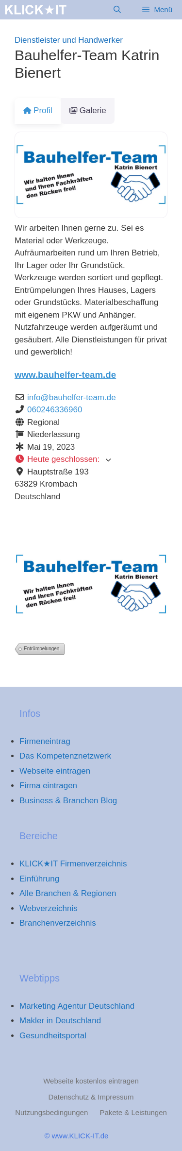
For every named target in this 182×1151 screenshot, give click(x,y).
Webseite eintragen (54, 771)
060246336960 (54, 409)
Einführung (39, 878)
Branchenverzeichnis (57, 923)
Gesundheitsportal (52, 1035)
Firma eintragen (48, 785)
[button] (91, 459)
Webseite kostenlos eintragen (91, 1081)
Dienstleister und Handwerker (69, 40)
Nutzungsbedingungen (51, 1112)
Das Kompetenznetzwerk (65, 756)
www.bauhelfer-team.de (65, 375)
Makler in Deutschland (60, 1020)
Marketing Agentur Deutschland (76, 1006)
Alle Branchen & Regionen (67, 893)
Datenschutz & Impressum (91, 1097)
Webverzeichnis (48, 908)
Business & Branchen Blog (68, 800)
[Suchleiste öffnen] (117, 9)
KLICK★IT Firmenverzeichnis (73, 863)
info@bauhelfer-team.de (71, 397)
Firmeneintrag (44, 741)
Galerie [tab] (93, 110)
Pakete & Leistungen (132, 1112)
